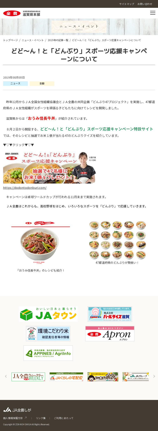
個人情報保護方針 (13, 418)
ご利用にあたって (63, 418)
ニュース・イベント (33, 40)
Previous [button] (6, 376)
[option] (28, 376)
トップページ (10, 40)
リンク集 (41, 418)
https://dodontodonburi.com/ (24, 187)
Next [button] (154, 376)
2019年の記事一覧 (58, 40)
